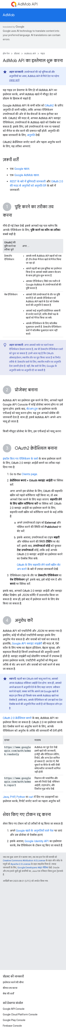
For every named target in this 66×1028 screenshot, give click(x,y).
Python (20, 797)
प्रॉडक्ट (17, 53)
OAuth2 (49, 105)
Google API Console (13, 1008)
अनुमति (31, 135)
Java (6, 797)
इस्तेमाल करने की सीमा (13, 982)
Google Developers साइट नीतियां (32, 867)
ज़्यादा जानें (14, 80)
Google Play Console (14, 1020)
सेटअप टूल (32, 408)
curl (31, 797)
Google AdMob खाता (26, 175)
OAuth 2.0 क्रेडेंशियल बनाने (17, 718)
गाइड (42, 53)
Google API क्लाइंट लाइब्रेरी (27, 643)
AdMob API (28, 4)
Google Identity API (37, 841)
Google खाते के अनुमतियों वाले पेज (35, 830)
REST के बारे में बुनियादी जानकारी (28, 181)
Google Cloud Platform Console (20, 1014)
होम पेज (6, 53)
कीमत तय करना (10, 988)
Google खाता (21, 168)
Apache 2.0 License (20, 864)
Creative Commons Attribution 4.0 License (24, 860)
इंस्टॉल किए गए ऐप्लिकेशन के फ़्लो (20, 458)
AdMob (9, 15)
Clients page (29, 474)
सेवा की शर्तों (8, 993)
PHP (12, 797)
